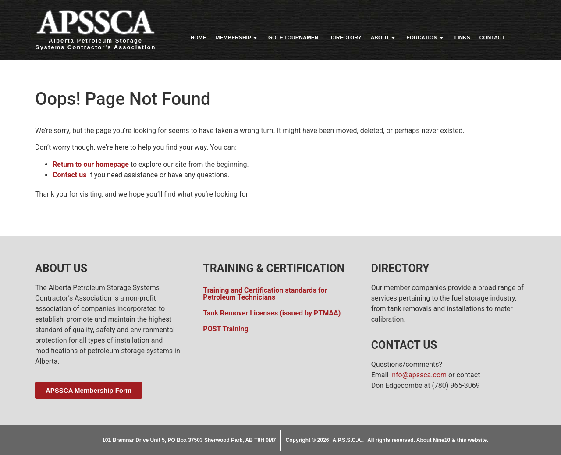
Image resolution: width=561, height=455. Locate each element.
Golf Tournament (295, 38)
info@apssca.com (418, 375)
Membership (237, 38)
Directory (346, 38)
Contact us (69, 175)
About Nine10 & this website (451, 440)
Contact (492, 38)
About (384, 38)
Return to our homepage (91, 164)
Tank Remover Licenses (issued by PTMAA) (272, 313)
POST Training (225, 329)
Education (425, 38)
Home (198, 38)
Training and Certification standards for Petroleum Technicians (265, 293)
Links (462, 38)
